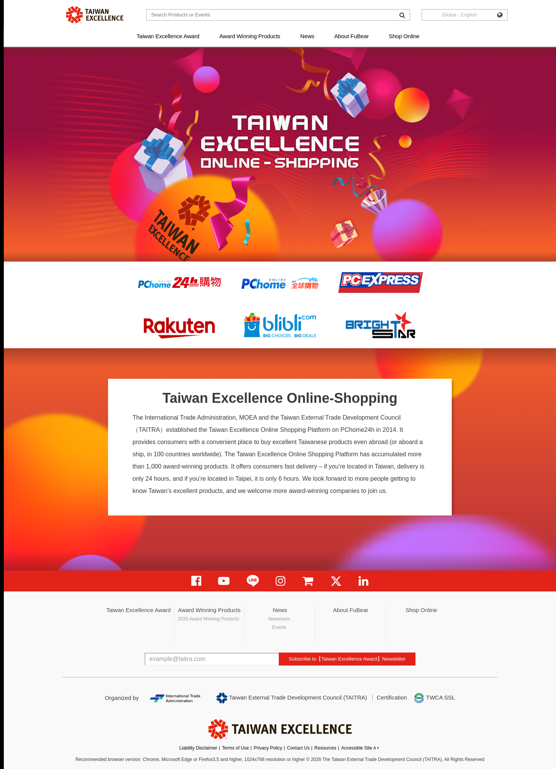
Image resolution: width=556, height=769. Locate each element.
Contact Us (298, 748)
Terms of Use (235, 748)
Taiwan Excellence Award (167, 36)
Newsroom (279, 619)
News (307, 36)
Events (279, 627)
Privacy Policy (268, 748)
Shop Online (404, 36)
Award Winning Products (249, 36)
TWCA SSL (434, 698)
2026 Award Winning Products (208, 619)
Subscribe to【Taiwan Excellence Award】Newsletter (347, 659)
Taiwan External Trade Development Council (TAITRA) (291, 698)
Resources (325, 748)
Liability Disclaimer (198, 748)
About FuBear (352, 36)
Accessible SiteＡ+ (360, 748)
